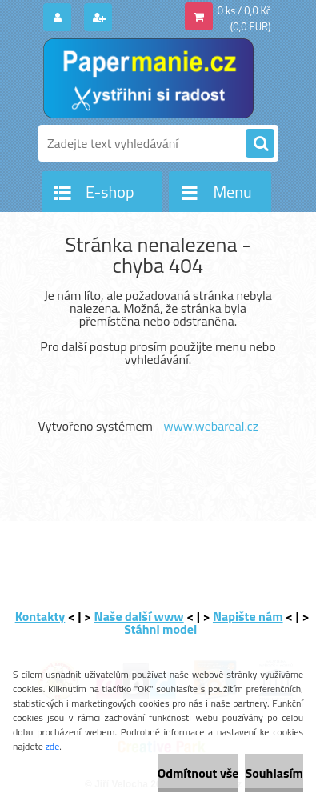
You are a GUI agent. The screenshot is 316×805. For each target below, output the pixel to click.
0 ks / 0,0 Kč (244, 10)
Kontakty (40, 616)
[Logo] (148, 78)
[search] (260, 144)
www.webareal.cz (210, 425)
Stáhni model (162, 629)
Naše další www (139, 616)
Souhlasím (274, 773)
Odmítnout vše (198, 773)
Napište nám (248, 616)
